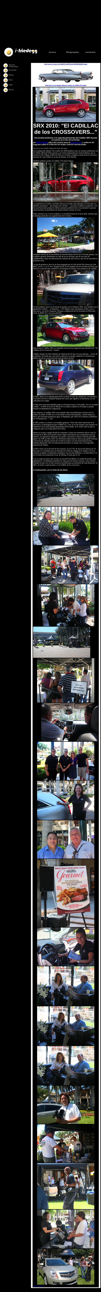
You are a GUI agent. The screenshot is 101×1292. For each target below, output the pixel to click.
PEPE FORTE (41, 142)
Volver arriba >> (38, 1286)
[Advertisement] (57, 23)
